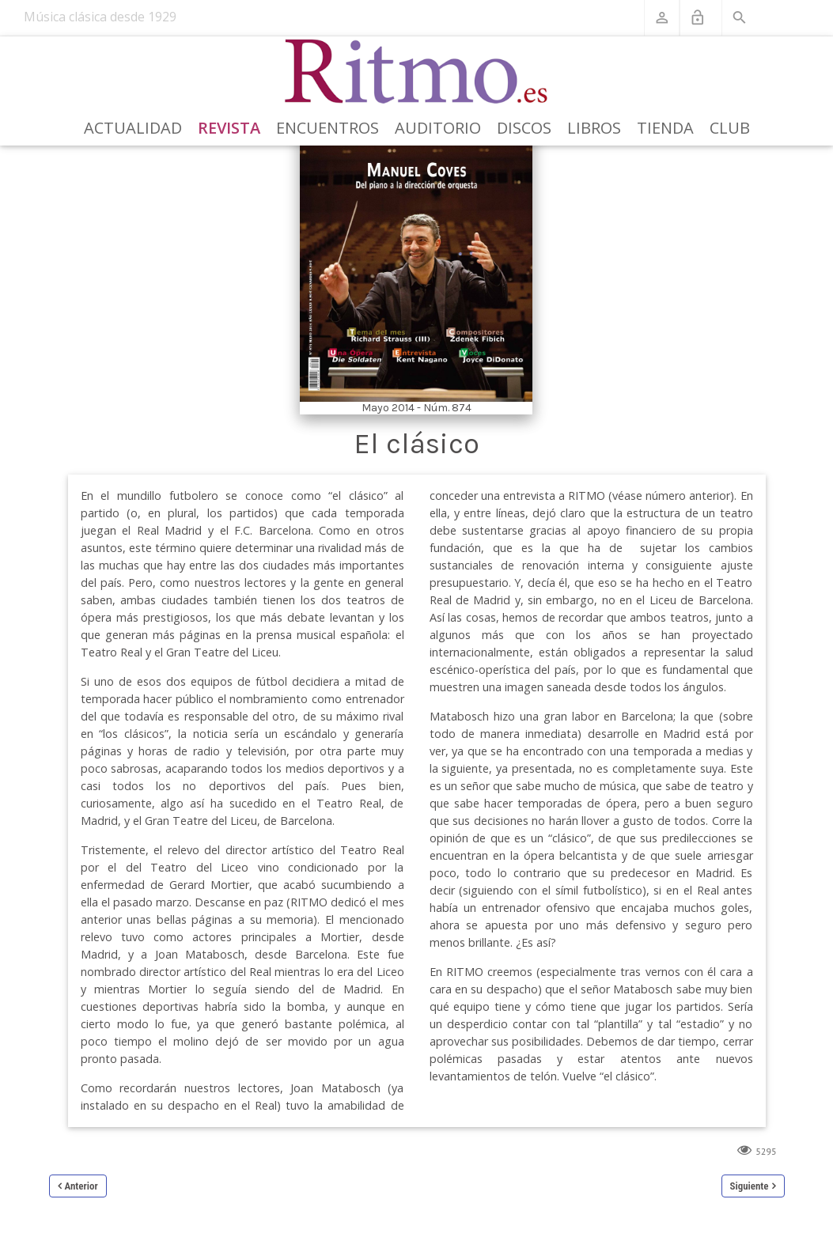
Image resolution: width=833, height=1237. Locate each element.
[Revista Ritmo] (416, 72)
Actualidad (133, 127)
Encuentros (327, 127)
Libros (594, 127)
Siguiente (749, 1186)
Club (730, 127)
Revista (229, 127)
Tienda (665, 127)
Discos (524, 127)
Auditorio (438, 127)
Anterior (81, 1186)
